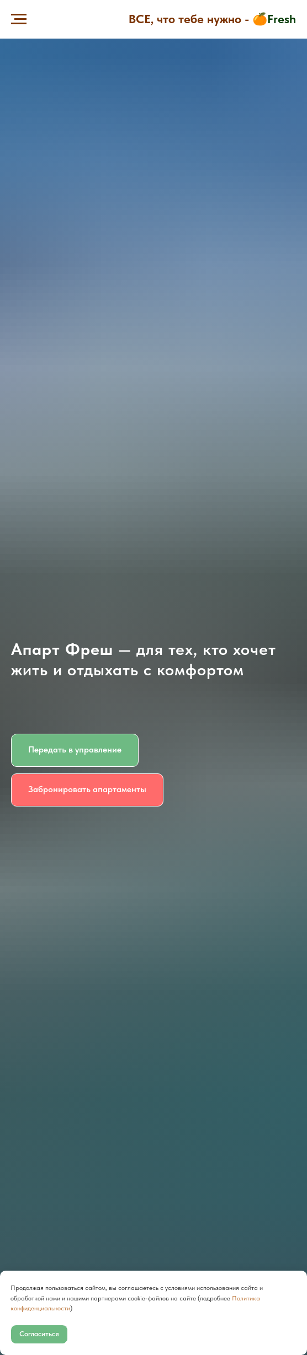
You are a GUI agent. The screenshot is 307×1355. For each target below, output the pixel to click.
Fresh (281, 19)
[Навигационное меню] (19, 19)
